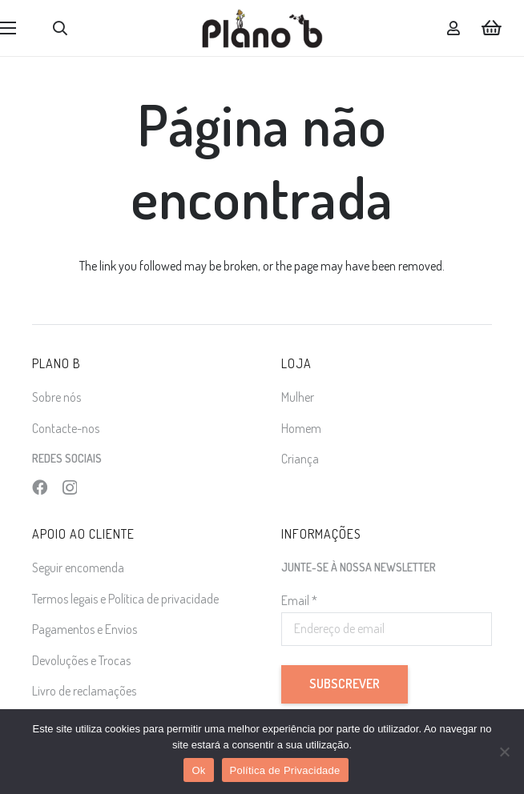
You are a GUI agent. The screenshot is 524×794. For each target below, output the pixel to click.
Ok (198, 770)
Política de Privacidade (285, 770)
